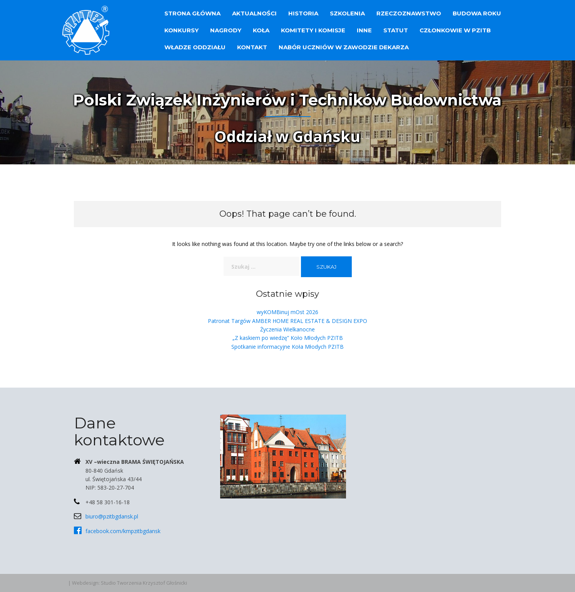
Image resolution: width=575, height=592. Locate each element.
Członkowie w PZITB (455, 30)
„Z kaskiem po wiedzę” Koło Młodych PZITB (287, 337)
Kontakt (252, 47)
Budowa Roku (477, 13)
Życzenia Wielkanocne (287, 329)
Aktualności (254, 13)
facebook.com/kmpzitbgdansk (122, 531)
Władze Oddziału (195, 47)
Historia (303, 13)
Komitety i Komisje (313, 30)
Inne (364, 30)
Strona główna (192, 13)
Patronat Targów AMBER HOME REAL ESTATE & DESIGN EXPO (287, 320)
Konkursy (181, 30)
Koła (261, 30)
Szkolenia (347, 13)
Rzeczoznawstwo (408, 13)
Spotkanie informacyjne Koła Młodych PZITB (287, 346)
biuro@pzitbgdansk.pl (111, 516)
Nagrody (225, 30)
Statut (395, 30)
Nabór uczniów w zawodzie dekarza (344, 47)
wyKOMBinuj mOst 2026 (287, 312)
